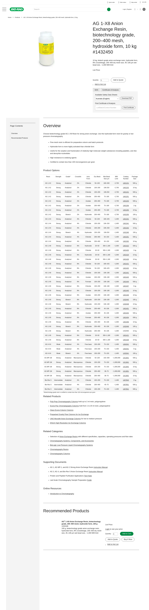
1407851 (126, 384)
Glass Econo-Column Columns (61, 410)
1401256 (126, 205)
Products (17, 17)
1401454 (126, 317)
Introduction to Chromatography (62, 494)
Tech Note (88, 476)
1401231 (126, 183)
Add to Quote (118, 80)
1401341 (126, 223)
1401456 (126, 322)
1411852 (126, 375)
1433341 (126, 353)
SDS (96, 90)
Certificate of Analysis (110, 90)
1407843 (126, 380)
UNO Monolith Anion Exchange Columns (65, 419)
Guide (89, 480)
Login (107, 529)
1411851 (126, 371)
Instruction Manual (101, 467)
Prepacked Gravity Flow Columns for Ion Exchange (69, 414)
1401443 (126, 277)
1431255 (126, 214)
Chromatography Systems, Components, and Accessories (72, 441)
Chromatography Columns (60, 454)
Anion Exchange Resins (68, 437)
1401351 (126, 237)
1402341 (126, 349)
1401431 (126, 264)
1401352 (126, 241)
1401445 (126, 290)
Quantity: (96, 80)
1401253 (126, 201)
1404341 (126, 344)
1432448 (126, 304)
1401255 (126, 210)
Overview (14, 133)
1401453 (126, 313)
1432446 (126, 326)
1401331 (126, 219)
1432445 (126, 299)
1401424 (126, 255)
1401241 (126, 192)
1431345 (126, 232)
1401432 (126, 268)
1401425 (126, 250)
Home (9, 17)
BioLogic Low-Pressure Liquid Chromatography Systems (71, 445)
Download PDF (127, 98)
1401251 (126, 196)
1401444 (126, 281)
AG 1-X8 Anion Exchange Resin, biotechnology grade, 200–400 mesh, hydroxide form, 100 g (81, 523)
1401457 (126, 286)
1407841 (126, 389)
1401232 (126, 187)
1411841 (126, 362)
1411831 (126, 358)
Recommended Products (19, 138)
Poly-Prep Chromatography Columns (64, 402)
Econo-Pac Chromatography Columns (64, 406)
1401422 (126, 246)
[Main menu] (4, 9)
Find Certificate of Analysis (105, 103)
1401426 (126, 259)
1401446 (126, 295)
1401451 (126, 308)
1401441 (126, 273)
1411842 (126, 367)
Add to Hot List (100, 84)
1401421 (126, 335)
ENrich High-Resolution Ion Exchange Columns (68, 423)
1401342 (126, 228)
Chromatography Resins (59, 449)
